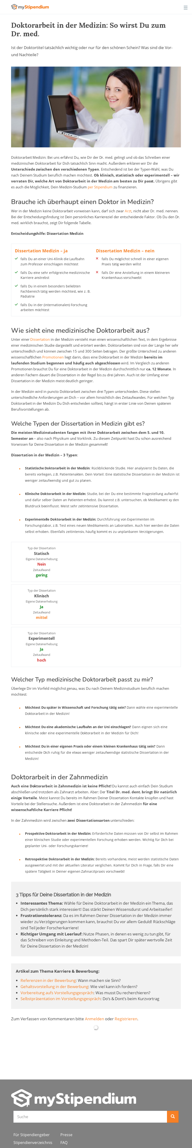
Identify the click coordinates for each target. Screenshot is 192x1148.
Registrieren (126, 1018)
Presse (66, 1134)
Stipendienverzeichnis (32, 1142)
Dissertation (40, 339)
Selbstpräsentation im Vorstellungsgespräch (60, 998)
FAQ (63, 1142)
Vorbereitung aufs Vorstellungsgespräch (57, 992)
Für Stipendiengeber (31, 1134)
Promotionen (53, 357)
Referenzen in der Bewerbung (48, 980)
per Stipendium (100, 187)
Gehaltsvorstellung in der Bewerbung (54, 986)
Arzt (128, 211)
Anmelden (94, 1018)
